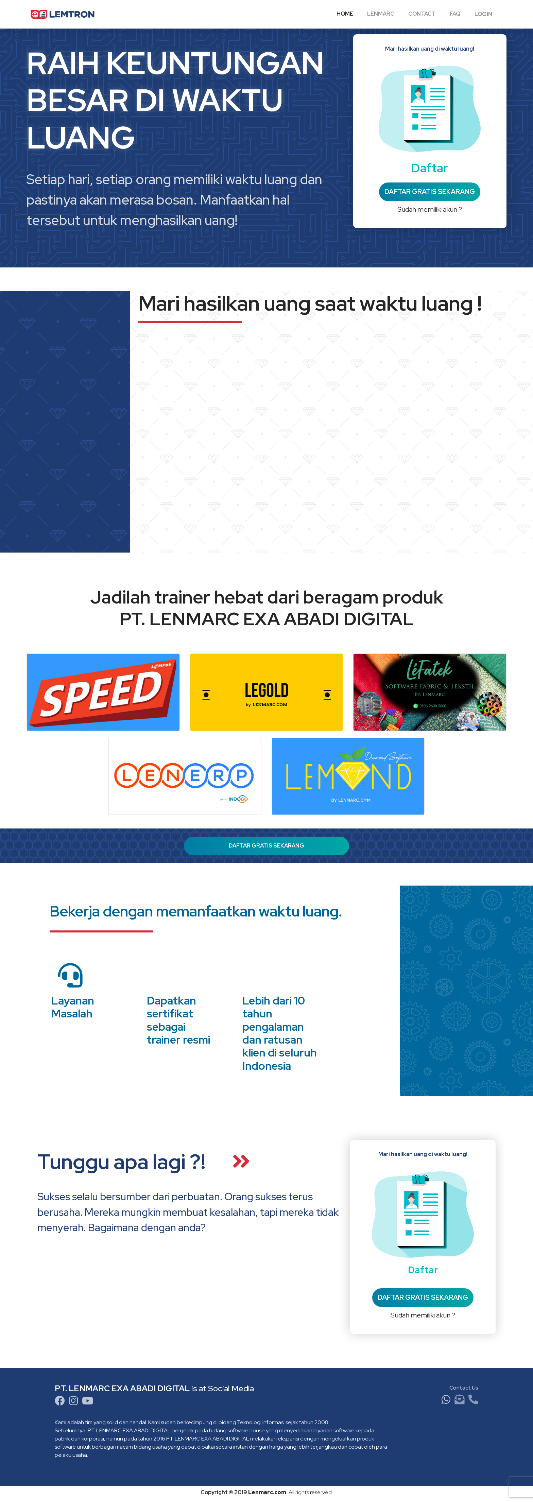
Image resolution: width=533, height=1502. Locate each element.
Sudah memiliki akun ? (429, 209)
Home (345, 13)
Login (483, 14)
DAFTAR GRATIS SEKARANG (429, 191)
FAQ (455, 13)
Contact (422, 13)
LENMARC (380, 13)
